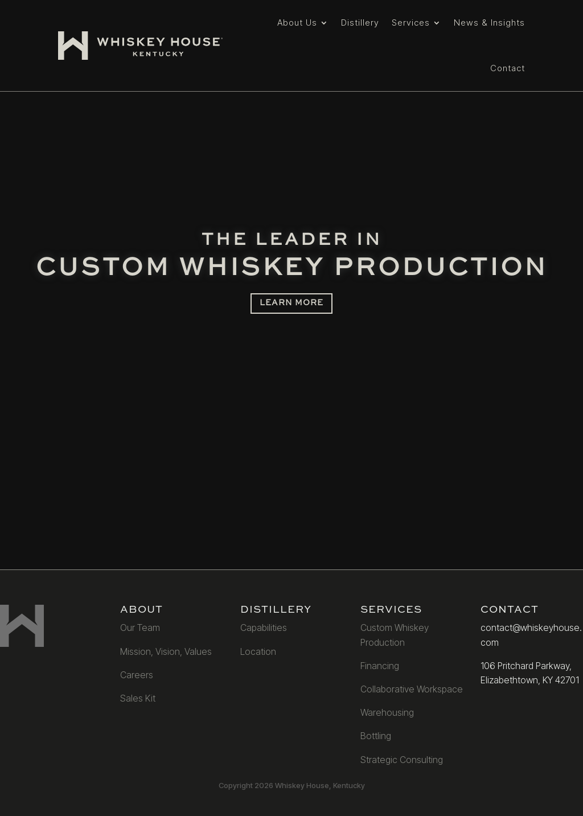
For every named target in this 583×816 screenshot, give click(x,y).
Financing (379, 665)
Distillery (360, 22)
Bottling (375, 735)
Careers (136, 674)
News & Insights (489, 22)
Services (411, 22)
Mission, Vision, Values (166, 651)
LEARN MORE (291, 303)
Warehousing (387, 712)
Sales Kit (137, 698)
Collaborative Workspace (411, 689)
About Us (297, 22)
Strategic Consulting (401, 759)
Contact (507, 68)
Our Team (140, 627)
